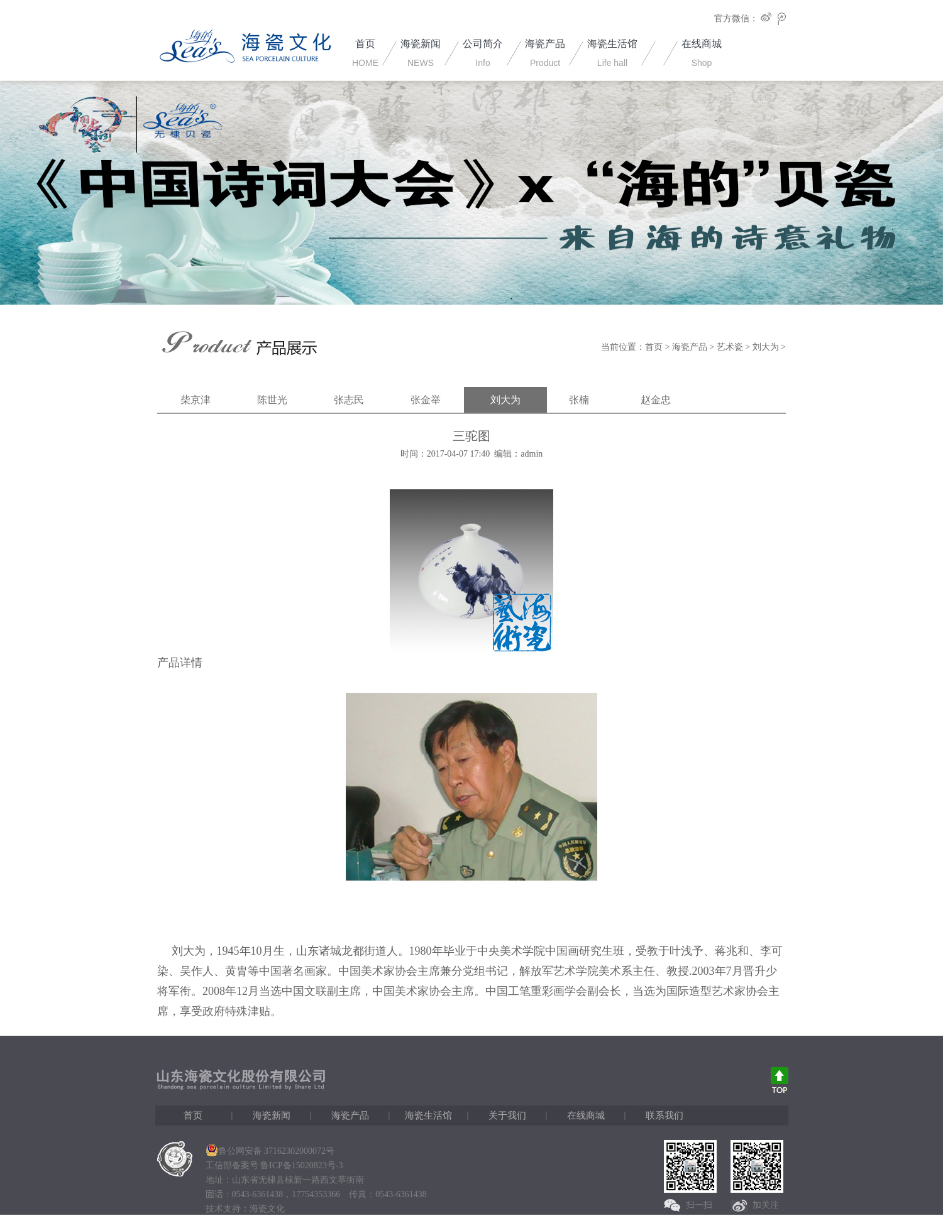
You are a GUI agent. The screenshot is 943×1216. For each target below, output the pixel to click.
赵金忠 (656, 399)
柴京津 (195, 399)
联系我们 (664, 1115)
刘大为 (766, 347)
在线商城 (586, 1115)
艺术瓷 (730, 347)
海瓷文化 (267, 1208)
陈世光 (272, 399)
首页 (654, 347)
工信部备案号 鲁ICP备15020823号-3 (274, 1165)
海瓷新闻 (271, 1115)
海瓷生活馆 (428, 1115)
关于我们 (507, 1115)
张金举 (426, 399)
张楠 (579, 399)
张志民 (349, 399)
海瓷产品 (689, 347)
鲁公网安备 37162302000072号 (270, 1151)
